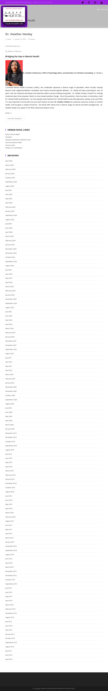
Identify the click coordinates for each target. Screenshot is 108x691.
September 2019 (11, 446)
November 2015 (11, 575)
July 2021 (8, 358)
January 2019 (10, 479)
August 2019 (9, 450)
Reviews (32, 39)
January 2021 (10, 383)
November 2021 (11, 345)
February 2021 (10, 379)
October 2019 (10, 441)
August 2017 (9, 521)
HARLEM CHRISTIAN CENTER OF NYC (18, 140)
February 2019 (10, 475)
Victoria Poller (10, 145)
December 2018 (10, 483)
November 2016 (11, 546)
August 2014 (9, 617)
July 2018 (8, 496)
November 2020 (11, 391)
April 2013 (8, 659)
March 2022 (9, 328)
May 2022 (8, 320)
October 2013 (10, 638)
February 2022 (10, 333)
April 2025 (8, 203)
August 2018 (9, 492)
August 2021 (9, 353)
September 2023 (11, 261)
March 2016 (9, 567)
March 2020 (9, 425)
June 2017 (8, 525)
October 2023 (10, 257)
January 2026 (10, 173)
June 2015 (8, 592)
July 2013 (8, 651)
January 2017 (10, 542)
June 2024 (8, 228)
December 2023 (10, 249)
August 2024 (9, 220)
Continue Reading (15, 118)
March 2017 (9, 538)
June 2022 (8, 316)
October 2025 (10, 178)
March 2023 (9, 286)
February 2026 (10, 169)
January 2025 (10, 211)
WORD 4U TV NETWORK (13, 148)
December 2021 (10, 341)
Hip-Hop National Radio (13, 142)
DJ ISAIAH (8, 137)
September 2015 (11, 584)
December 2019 (10, 433)
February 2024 (10, 240)
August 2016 (9, 554)
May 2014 (8, 630)
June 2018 (8, 500)
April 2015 (8, 601)
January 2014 (10, 634)
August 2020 (9, 404)
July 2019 (8, 454)
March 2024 (9, 236)
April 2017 (8, 534)
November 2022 (11, 299)
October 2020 (10, 395)
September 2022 (11, 303)
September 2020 (11, 400)
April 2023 (8, 282)
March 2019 (9, 471)
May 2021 (8, 366)
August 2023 (9, 266)
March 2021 (9, 374)
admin (9, 39)
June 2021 (8, 362)
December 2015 (10, 571)
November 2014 (11, 613)
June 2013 (8, 655)
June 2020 (8, 412)
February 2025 (10, 207)
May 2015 (8, 596)
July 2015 (8, 588)
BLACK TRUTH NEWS (12, 134)
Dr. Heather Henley (18, 34)
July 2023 (8, 270)
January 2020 (10, 429)
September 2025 (11, 182)
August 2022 (9, 307)
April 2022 (8, 324)
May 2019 (8, 462)
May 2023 (8, 278)
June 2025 (8, 194)
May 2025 (8, 199)
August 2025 (9, 186)
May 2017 (8, 529)
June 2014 (8, 626)
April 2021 (8, 370)
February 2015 (10, 609)
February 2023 (10, 291)
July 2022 (8, 312)
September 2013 (11, 642)
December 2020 (10, 387)
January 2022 (10, 337)
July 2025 (8, 190)
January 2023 (10, 295)
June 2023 (8, 274)
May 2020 (8, 416)
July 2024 (8, 224)
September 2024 (11, 215)
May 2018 (8, 504)
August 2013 (9, 647)
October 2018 (10, 488)
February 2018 (10, 517)
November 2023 (11, 253)
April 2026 (8, 161)
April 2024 (8, 232)
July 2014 (8, 621)
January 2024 (10, 245)
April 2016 (8, 563)
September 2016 (11, 550)
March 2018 (9, 513)
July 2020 (8, 408)
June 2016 (8, 559)
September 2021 (11, 349)
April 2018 (8, 508)
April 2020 (8, 421)
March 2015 (9, 605)
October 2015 (10, 580)
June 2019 (8, 458)
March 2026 (9, 165)
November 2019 (11, 437)
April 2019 (8, 467)
